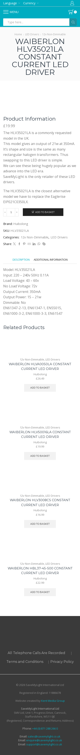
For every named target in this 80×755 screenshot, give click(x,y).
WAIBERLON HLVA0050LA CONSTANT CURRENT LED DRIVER (40, 366)
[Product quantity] (11, 212)
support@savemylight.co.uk (44, 744)
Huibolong (20, 224)
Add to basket (45, 212)
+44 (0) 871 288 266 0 (45, 728)
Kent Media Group (53, 701)
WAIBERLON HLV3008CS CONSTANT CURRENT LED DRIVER (40, 502)
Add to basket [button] (40, 387)
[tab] (21, 260)
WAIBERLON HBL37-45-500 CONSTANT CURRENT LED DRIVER (40, 570)
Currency (29, 3)
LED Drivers (32, 34)
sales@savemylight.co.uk (43, 736)
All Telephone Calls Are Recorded (36, 653)
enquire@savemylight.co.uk (44, 740)
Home (18, 34)
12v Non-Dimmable (54, 34)
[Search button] (73, 22)
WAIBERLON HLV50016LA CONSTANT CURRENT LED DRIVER (40, 434)
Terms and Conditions (24, 662)
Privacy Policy (62, 662)
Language (10, 3)
